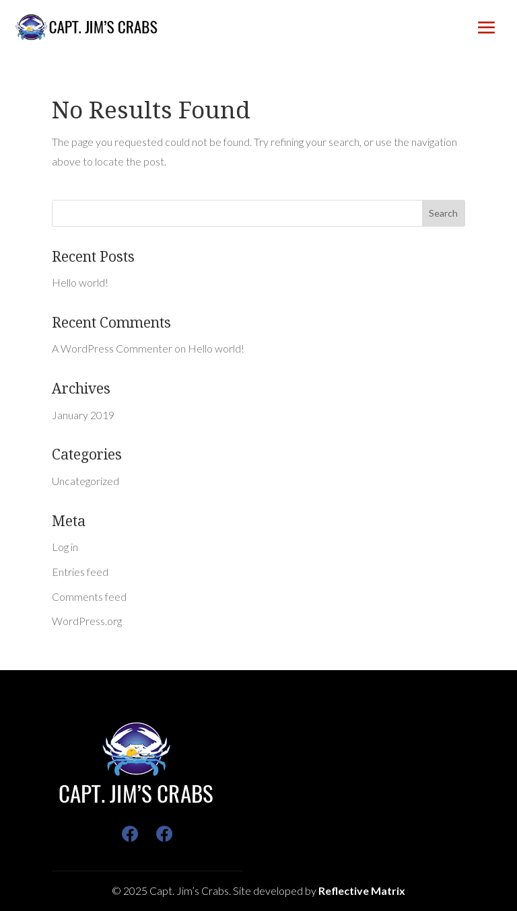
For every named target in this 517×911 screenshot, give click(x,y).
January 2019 (83, 414)
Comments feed (89, 596)
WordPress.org (87, 620)
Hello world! (80, 282)
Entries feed (80, 571)
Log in (65, 546)
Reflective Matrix (361, 890)
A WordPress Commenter (112, 348)
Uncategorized (85, 480)
